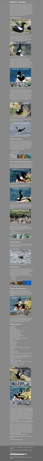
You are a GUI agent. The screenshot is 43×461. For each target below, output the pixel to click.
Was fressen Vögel (15, 248)
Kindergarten (30, 410)
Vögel (26, 407)
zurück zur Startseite (19, 439)
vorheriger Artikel (5, 2)
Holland (12, 426)
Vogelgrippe (14, 279)
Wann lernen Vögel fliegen (16, 232)
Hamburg (11, 437)
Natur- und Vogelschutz (20, 434)
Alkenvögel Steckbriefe (15, 365)
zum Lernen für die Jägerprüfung (27, 418)
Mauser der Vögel (14, 101)
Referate (31, 413)
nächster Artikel (38, 2)
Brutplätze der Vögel (15, 152)
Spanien (29, 427)
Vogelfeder (13, 231)
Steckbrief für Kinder (20, 40)
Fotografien (17, 436)
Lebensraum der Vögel (15, 151)
